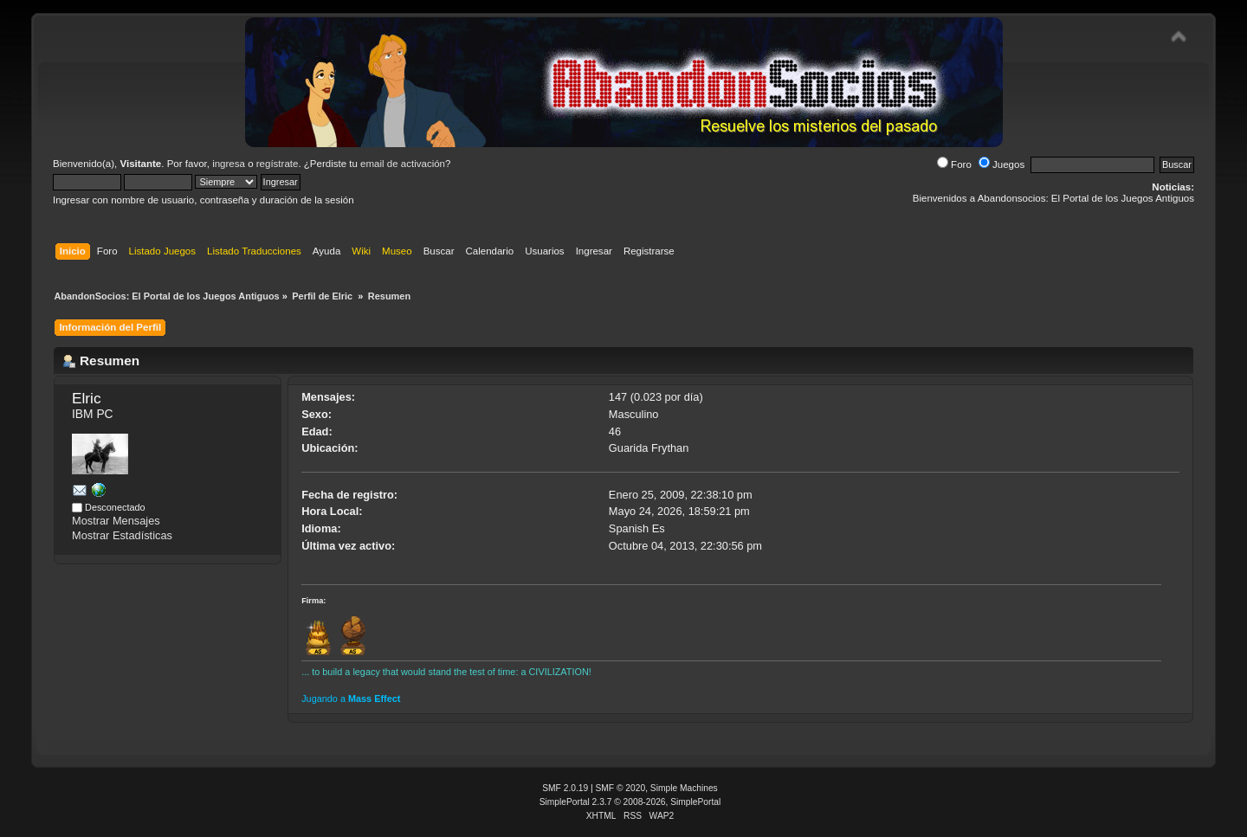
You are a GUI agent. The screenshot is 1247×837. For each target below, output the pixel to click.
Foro (954, 164)
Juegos (1001, 164)
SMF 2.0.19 (565, 788)
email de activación (402, 163)
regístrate (277, 163)
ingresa (228, 163)
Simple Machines (684, 788)
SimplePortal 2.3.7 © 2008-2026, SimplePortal (630, 802)
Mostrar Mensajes (116, 520)
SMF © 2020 (621, 788)
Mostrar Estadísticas (122, 535)
